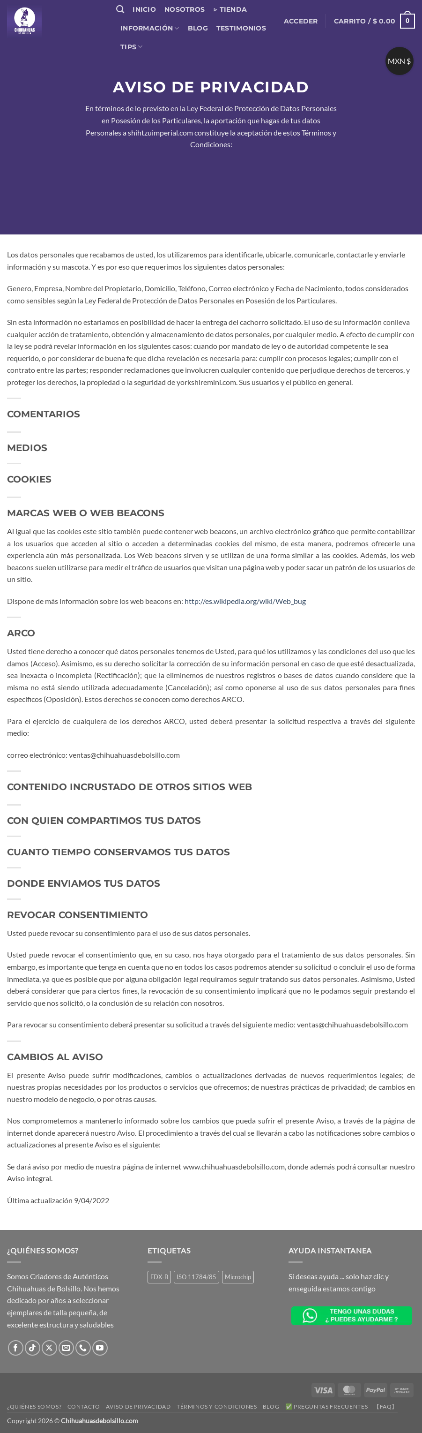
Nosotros (184, 9)
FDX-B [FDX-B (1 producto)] (159, 1277)
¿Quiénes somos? (34, 1406)
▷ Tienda (230, 9)
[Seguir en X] (49, 1348)
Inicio (144, 9)
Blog (198, 28)
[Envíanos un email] (66, 1348)
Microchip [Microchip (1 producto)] (238, 1277)
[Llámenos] (83, 1348)
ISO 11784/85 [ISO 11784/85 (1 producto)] (196, 1277)
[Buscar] (120, 9)
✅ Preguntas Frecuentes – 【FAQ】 (341, 1406)
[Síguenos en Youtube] (100, 1348)
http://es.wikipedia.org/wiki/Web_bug (245, 600)
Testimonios (241, 28)
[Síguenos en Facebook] (15, 1348)
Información (149, 28)
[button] (301, 21)
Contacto (83, 1406)
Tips (131, 46)
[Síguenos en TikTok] (32, 1348)
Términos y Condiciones (217, 1406)
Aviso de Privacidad (138, 1406)
